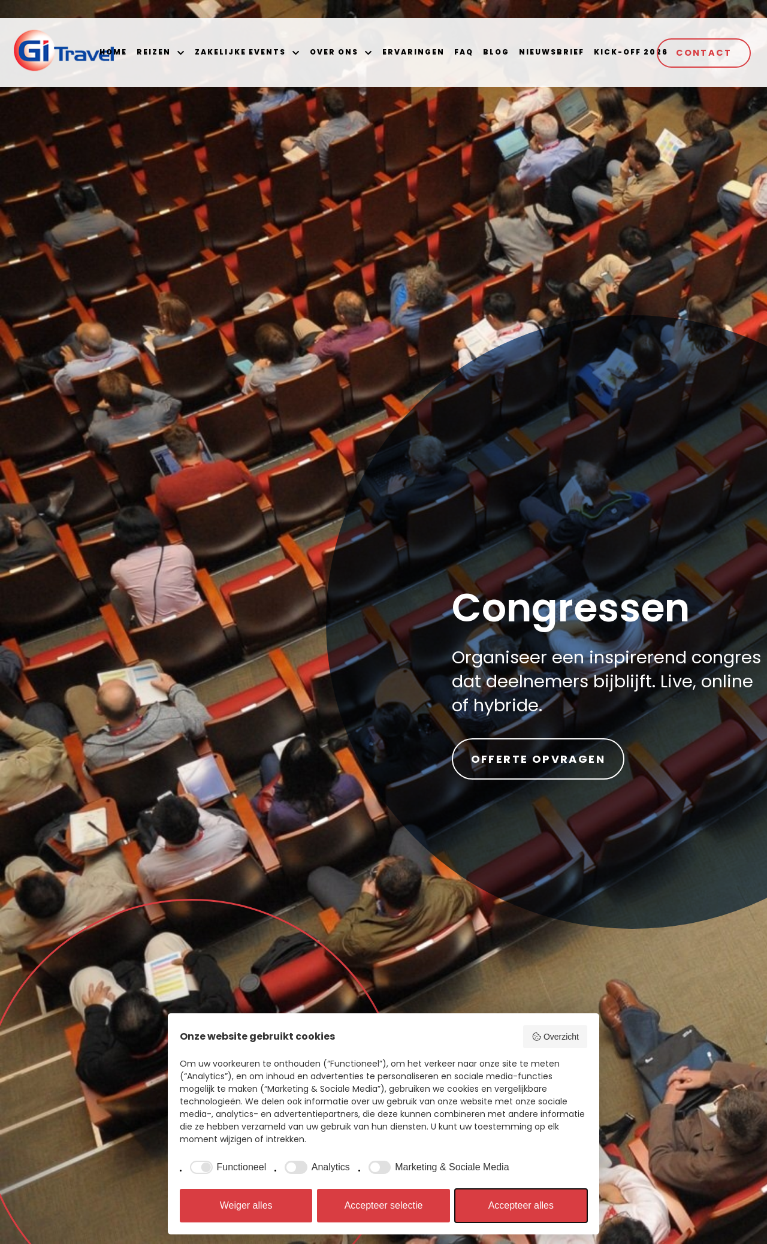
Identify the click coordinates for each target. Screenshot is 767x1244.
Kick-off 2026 (631, 52)
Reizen (154, 52)
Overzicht (555, 1036)
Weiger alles (246, 1205)
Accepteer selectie (384, 1205)
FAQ (463, 52)
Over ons (334, 52)
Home (113, 52)
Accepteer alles (521, 1205)
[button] (180, 53)
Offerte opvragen (538, 758)
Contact (704, 53)
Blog (496, 52)
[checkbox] (226, 1167)
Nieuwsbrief (551, 52)
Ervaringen (413, 52)
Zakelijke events (240, 52)
